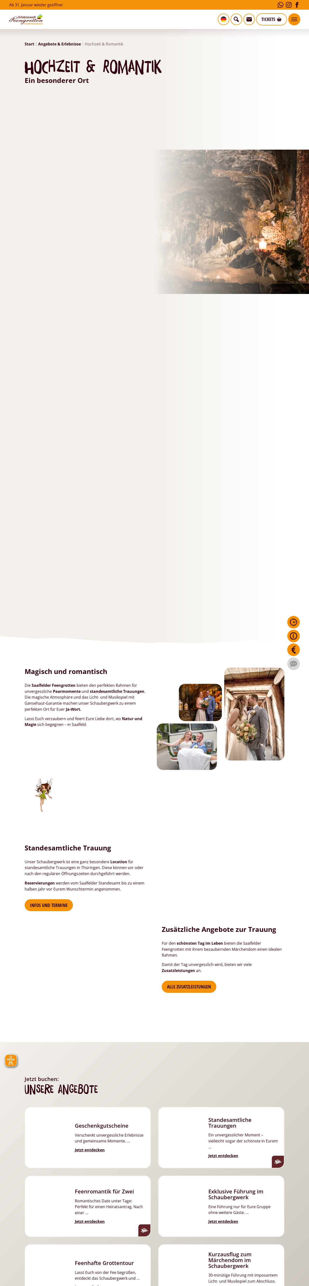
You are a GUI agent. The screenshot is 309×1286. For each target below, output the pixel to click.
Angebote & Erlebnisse (59, 44)
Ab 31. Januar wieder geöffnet (36, 4)
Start (29, 44)
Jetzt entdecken (90, 1150)
